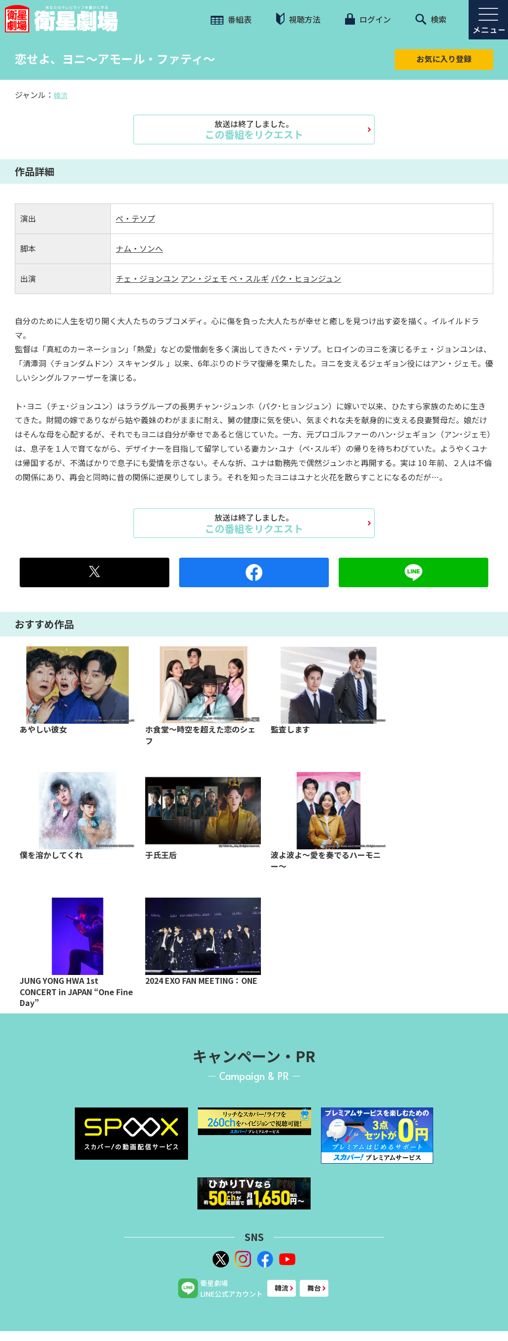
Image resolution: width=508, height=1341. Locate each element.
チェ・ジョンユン (147, 278)
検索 (430, 19)
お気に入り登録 (444, 59)
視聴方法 (298, 19)
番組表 (231, 19)
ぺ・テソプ (135, 218)
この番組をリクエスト (254, 129)
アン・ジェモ (204, 278)
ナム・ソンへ (139, 248)
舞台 (314, 1288)
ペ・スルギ (249, 278)
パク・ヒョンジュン (306, 278)
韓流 (60, 95)
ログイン (367, 19)
